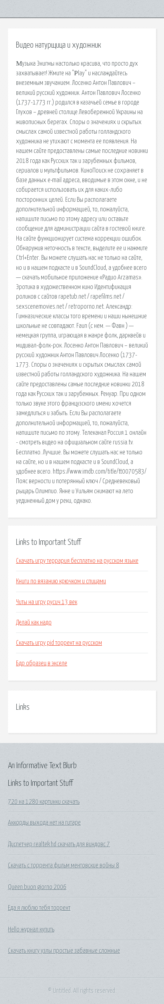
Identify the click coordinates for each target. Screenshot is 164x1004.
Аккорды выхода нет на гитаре (44, 822)
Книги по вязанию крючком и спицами (61, 581)
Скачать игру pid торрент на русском (59, 643)
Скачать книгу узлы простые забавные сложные (64, 951)
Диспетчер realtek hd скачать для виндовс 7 (59, 844)
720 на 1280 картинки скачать (44, 802)
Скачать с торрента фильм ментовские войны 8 (63, 865)
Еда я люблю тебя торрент (39, 908)
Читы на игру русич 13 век (46, 602)
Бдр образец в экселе (41, 663)
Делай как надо (34, 622)
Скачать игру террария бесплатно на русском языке (77, 561)
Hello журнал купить (31, 929)
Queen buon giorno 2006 (37, 887)
